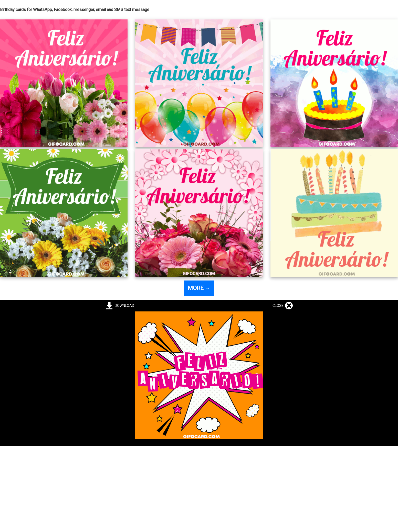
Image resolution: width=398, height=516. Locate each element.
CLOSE (279, 306)
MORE (199, 288)
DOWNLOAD (123, 306)
